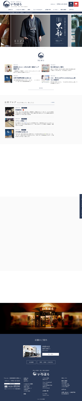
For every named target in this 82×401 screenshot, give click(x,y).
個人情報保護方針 (65, 393)
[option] (41, 31)
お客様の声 (26, 389)
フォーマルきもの (37, 9)
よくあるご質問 (27, 391)
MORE (41, 88)
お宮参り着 (48, 9)
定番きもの (45, 386)
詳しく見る (50, 354)
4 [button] (43, 48)
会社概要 (31, 362)
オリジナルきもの (46, 388)
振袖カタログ (45, 379)
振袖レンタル (64, 378)
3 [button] (41, 48)
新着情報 (25, 379)
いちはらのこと (27, 385)
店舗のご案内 (26, 386)
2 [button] (39, 48)
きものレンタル (46, 395)
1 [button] (37, 48)
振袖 (29, 9)
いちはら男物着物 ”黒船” (47, 385)
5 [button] (44, 48)
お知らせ (10, 9)
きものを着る (64, 382)
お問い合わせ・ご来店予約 (80, 207)
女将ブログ (26, 381)
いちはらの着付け (65, 386)
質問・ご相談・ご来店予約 (46, 362)
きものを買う (45, 383)
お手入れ (71, 9)
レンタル (55, 9)
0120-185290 (14, 386)
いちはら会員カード (28, 388)
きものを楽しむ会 (65, 383)
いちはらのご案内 (20, 9)
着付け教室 (63, 9)
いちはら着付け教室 (66, 385)
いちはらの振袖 (46, 378)
